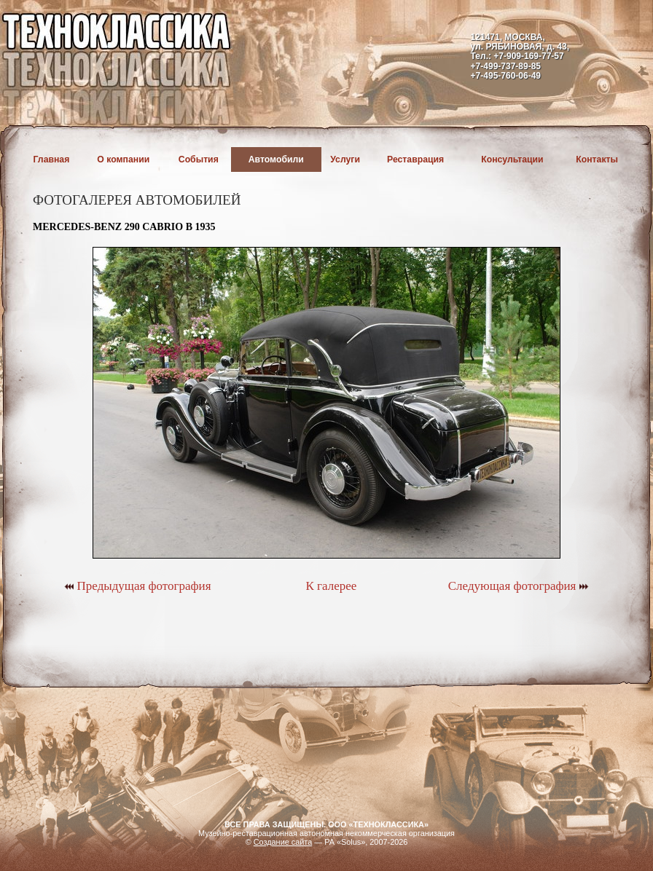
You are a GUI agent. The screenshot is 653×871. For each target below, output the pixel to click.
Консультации (512, 159)
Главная (52, 159)
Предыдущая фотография (137, 586)
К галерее (330, 586)
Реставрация (415, 159)
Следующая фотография (518, 586)
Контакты (597, 159)
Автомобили (276, 159)
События (199, 159)
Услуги (345, 159)
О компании (123, 159)
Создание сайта (283, 842)
